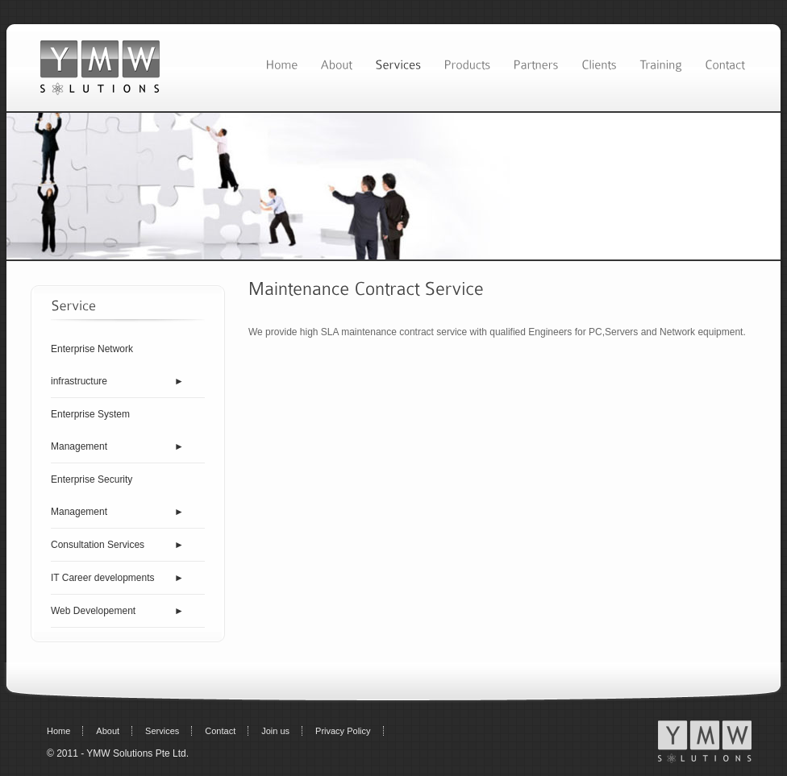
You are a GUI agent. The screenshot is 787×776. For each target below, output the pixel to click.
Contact (220, 731)
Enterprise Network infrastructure (92, 365)
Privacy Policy (342, 731)
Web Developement (93, 610)
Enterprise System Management (90, 430)
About (107, 731)
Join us (275, 731)
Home (58, 731)
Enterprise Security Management (91, 495)
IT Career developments (103, 577)
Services (162, 731)
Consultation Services (97, 544)
